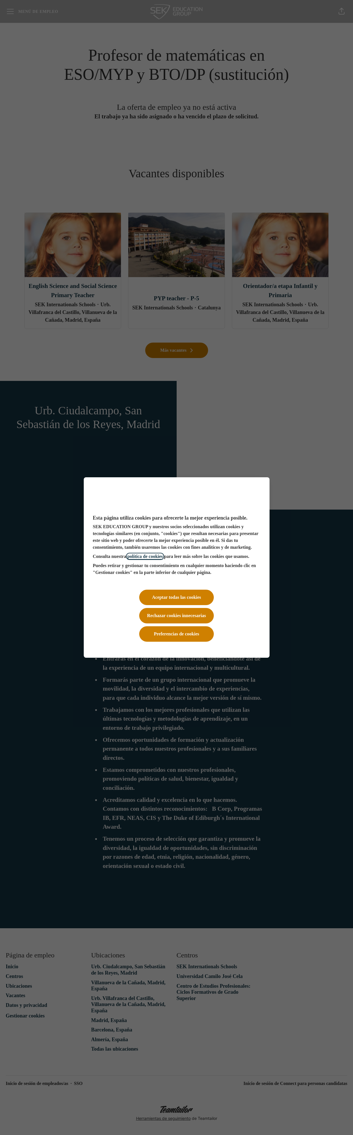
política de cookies (145, 556)
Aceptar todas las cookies (176, 597)
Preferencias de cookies (176, 633)
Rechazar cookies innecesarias (176, 615)
